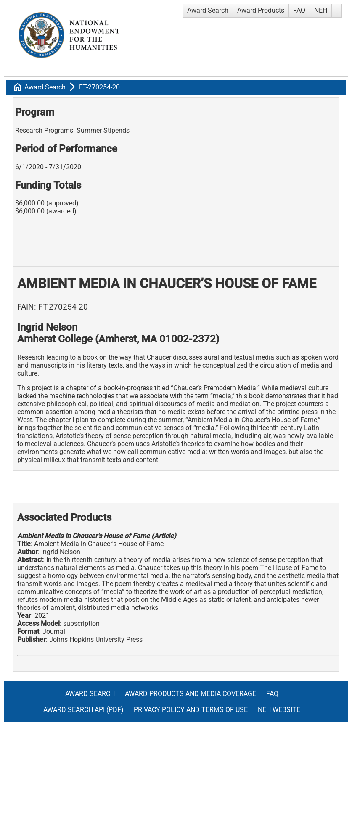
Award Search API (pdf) (83, 710)
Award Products (260, 10)
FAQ (299, 10)
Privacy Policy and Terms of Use (191, 710)
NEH (320, 10)
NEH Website (279, 710)
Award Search (207, 10)
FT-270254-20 (99, 87)
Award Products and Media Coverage (190, 694)
